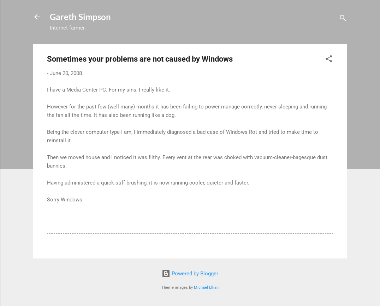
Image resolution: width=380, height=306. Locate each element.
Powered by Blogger (190, 273)
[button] (329, 60)
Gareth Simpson (80, 17)
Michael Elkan (206, 287)
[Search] (343, 19)
